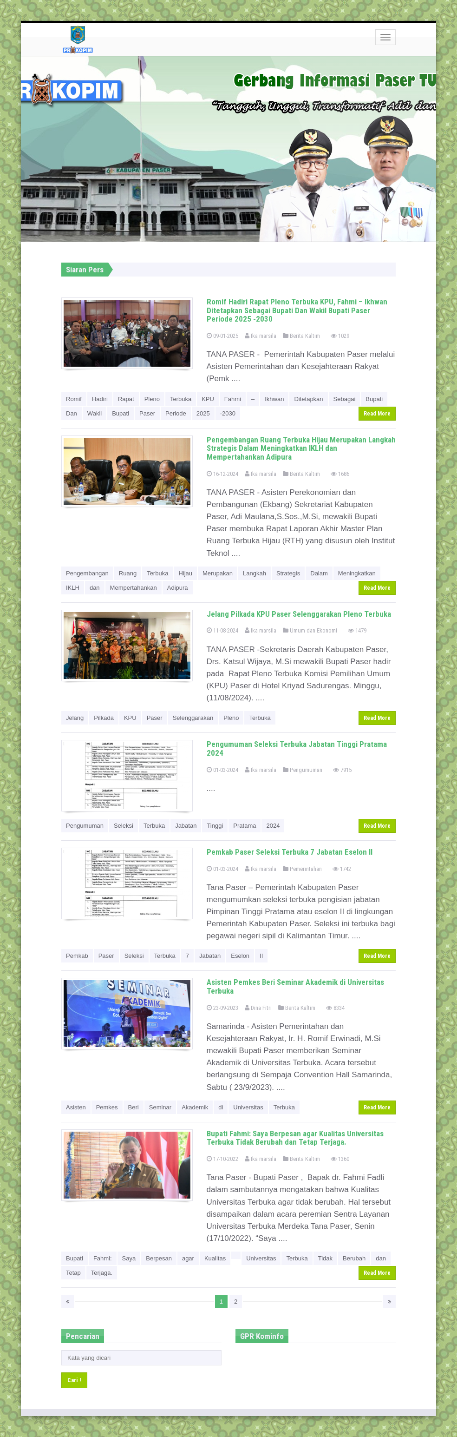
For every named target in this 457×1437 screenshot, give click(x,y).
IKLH (72, 587)
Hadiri (100, 399)
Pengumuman (302, 770)
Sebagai (344, 399)
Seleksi (123, 825)
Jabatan (185, 825)
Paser (147, 413)
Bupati (374, 399)
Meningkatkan (357, 573)
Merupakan (217, 573)
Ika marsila (260, 336)
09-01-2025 (222, 336)
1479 (357, 630)
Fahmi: (102, 1258)
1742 (342, 869)
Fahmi (232, 399)
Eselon (240, 955)
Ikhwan (274, 399)
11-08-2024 (222, 630)
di (220, 1107)
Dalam (319, 573)
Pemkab (77, 955)
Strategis (288, 573)
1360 (340, 1159)
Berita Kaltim (301, 336)
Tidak (325, 1258)
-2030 (227, 413)
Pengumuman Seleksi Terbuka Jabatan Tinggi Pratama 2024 (297, 748)
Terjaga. (101, 1272)
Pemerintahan (302, 869)
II (261, 955)
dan (95, 587)
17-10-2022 (222, 1159)
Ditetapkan (308, 399)
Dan (71, 413)
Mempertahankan (133, 587)
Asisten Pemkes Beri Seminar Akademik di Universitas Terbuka (295, 986)
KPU (208, 399)
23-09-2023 (222, 1008)
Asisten (76, 1107)
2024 (273, 825)
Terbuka (180, 399)
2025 (203, 413)
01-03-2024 (222, 770)
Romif (74, 399)
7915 (342, 770)
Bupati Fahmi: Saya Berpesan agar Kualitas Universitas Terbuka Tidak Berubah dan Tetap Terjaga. (295, 1138)
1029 (340, 336)
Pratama (244, 825)
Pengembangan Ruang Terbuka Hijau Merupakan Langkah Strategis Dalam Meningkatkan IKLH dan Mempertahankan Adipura (301, 448)
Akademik (195, 1107)
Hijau (185, 573)
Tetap (73, 1272)
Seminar (160, 1107)
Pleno (152, 399)
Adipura (177, 587)
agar (188, 1258)
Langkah (254, 573)
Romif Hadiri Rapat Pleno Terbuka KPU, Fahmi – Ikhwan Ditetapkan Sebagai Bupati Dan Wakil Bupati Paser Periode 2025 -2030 (297, 310)
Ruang (128, 573)
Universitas (248, 1107)
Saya (129, 1258)
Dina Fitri (258, 1008)
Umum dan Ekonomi (310, 630)
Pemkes (107, 1107)
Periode (175, 413)
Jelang (75, 717)
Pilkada (104, 717)
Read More (377, 413)
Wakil (94, 413)
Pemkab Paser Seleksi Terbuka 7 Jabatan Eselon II (289, 852)
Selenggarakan (193, 717)
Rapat (126, 399)
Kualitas (215, 1258)
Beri (133, 1107)
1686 (340, 474)
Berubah (354, 1258)
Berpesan (159, 1258)
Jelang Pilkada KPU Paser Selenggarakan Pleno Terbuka (299, 614)
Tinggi (215, 825)
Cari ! (74, 1380)
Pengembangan (87, 573)
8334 (335, 1008)
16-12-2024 (222, 474)
